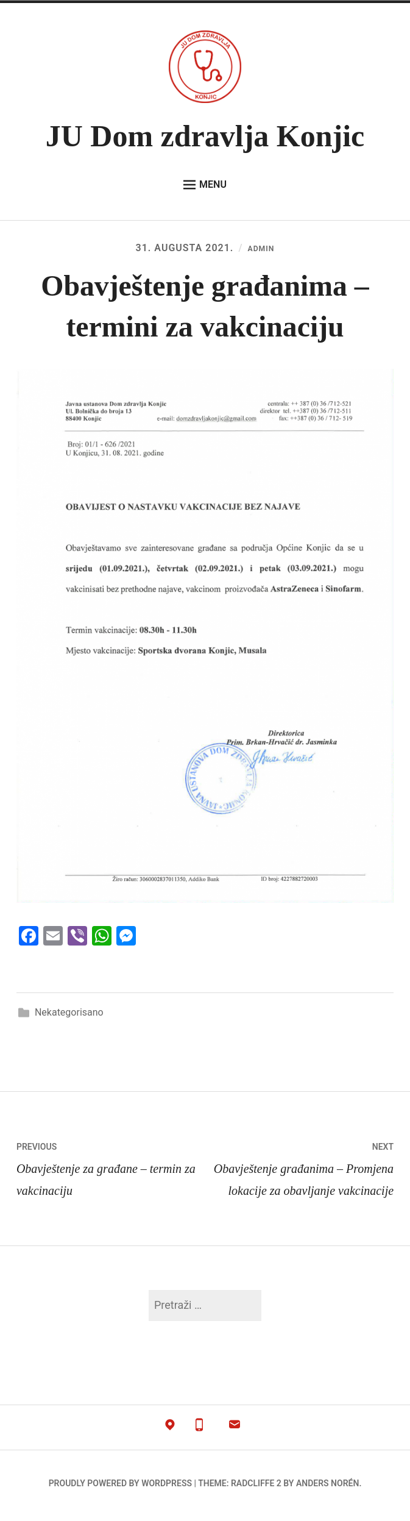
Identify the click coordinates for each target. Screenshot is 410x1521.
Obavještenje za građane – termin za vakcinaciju (110, 1171)
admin (261, 248)
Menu (205, 185)
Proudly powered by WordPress (120, 1488)
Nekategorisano (69, 1017)
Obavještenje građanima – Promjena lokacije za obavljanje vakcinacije (299, 1171)
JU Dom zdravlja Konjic (205, 136)
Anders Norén (327, 1488)
